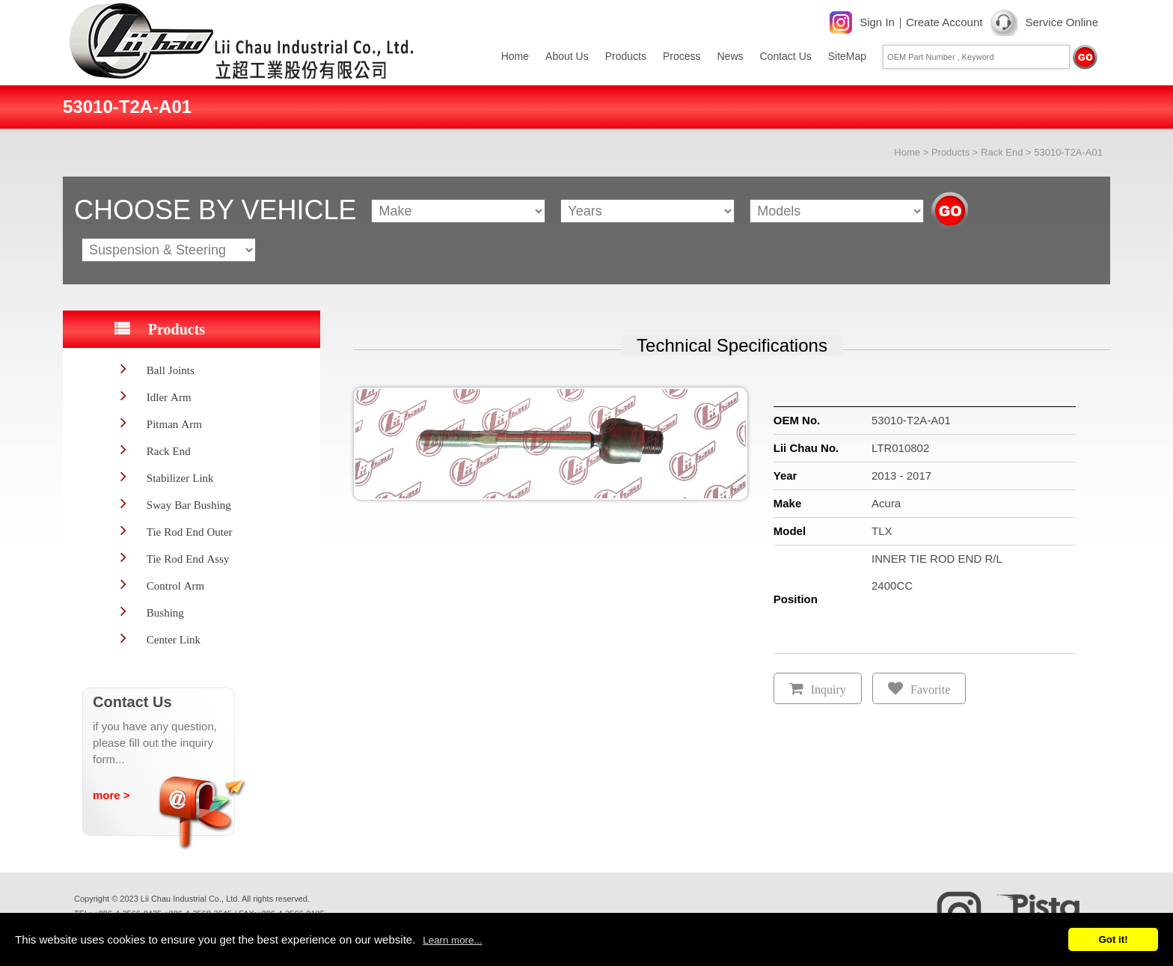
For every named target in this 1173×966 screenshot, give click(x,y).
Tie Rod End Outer (190, 531)
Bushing (165, 612)
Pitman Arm (174, 423)
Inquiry (828, 689)
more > (111, 795)
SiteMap (847, 56)
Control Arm (175, 585)
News (730, 56)
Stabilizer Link (180, 477)
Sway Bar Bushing (189, 504)
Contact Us (786, 56)
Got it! (1112, 939)
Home (515, 56)
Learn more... (452, 940)
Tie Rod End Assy (188, 558)
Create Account (944, 22)
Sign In (877, 22)
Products (625, 56)
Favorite (930, 689)
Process (682, 56)
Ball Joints (171, 370)
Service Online (1061, 22)
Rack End (1002, 152)
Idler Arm (169, 397)
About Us (567, 56)
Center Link (173, 639)
